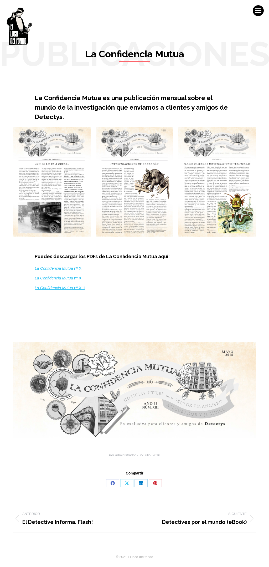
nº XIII (60, 287)
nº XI (58, 278)
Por (122, 455)
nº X (58, 268)
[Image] (52, 182)
